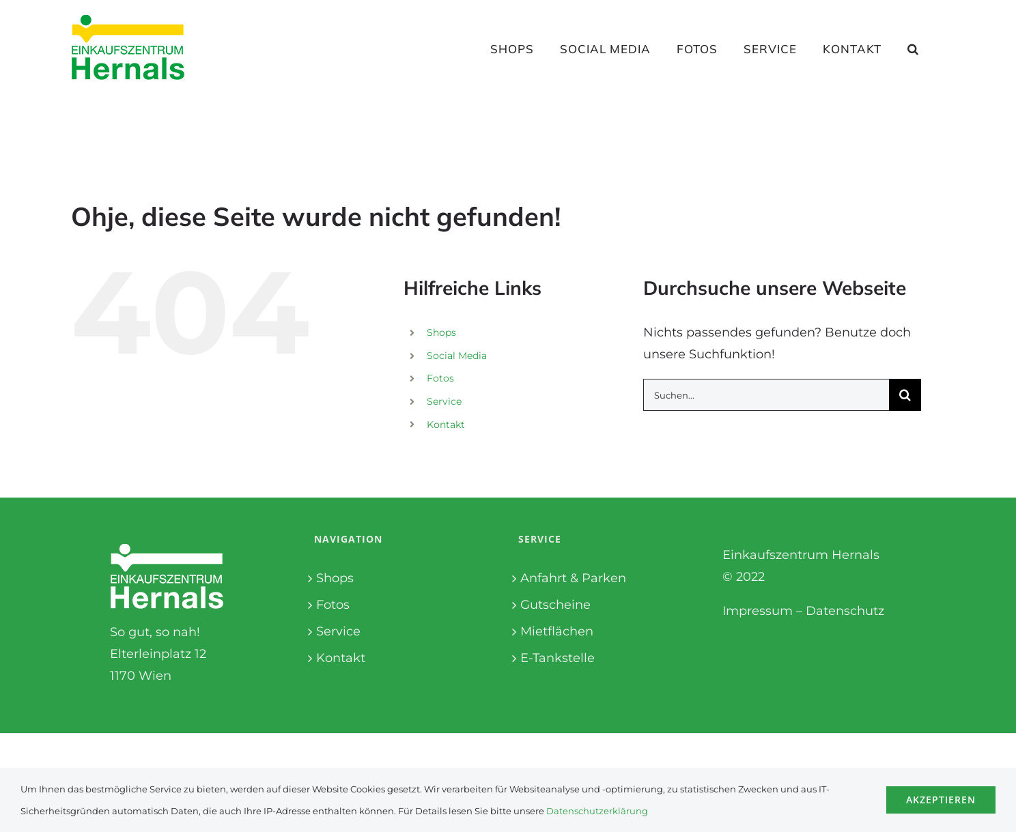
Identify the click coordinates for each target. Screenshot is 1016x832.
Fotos (440, 378)
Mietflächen (556, 631)
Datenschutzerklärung (597, 810)
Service (444, 401)
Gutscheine (555, 604)
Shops (441, 332)
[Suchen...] (766, 395)
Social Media (457, 355)
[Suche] (905, 395)
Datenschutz (845, 610)
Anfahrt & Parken (573, 578)
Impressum (757, 610)
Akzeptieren (941, 799)
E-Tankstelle (557, 657)
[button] (913, 48)
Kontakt (446, 424)
